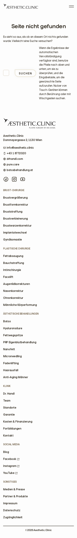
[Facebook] (6, 179)
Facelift (8, 277)
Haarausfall (10, 370)
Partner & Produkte (15, 496)
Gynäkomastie (12, 239)
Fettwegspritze (13, 335)
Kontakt (8, 435)
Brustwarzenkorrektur (17, 225)
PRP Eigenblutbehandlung (19, 342)
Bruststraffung (12, 211)
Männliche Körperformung (20, 305)
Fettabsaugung (13, 256)
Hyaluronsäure (12, 328)
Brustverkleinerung (15, 218)
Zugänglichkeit (12, 517)
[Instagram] (14, 179)
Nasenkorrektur (13, 291)
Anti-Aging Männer (15, 377)
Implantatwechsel (14, 232)
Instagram (11, 466)
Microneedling (12, 356)
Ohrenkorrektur (13, 298)
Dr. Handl (8, 393)
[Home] (20, 7)
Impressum (10, 503)
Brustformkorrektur (15, 204)
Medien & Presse (14, 489)
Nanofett (9, 349)
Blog (6, 452)
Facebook (11, 459)
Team (6, 400)
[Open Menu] (71, 5)
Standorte (9, 407)
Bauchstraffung (13, 263)
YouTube (10, 473)
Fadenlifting (11, 363)
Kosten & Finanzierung (17, 421)
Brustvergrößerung (15, 197)
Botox (7, 321)
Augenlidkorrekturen (16, 284)
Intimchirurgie (12, 270)
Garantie (9, 414)
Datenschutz (11, 510)
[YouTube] (22, 179)
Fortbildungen (12, 428)
